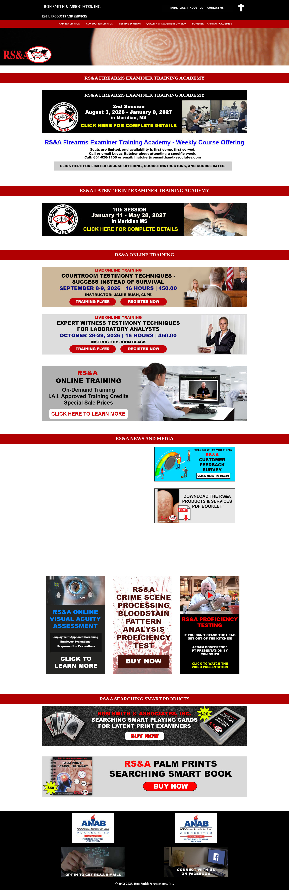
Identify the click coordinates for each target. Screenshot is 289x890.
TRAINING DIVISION (68, 23)
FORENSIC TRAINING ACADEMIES (212, 23)
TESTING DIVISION (130, 23)
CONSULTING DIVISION (99, 23)
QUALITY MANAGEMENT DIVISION (166, 23)
